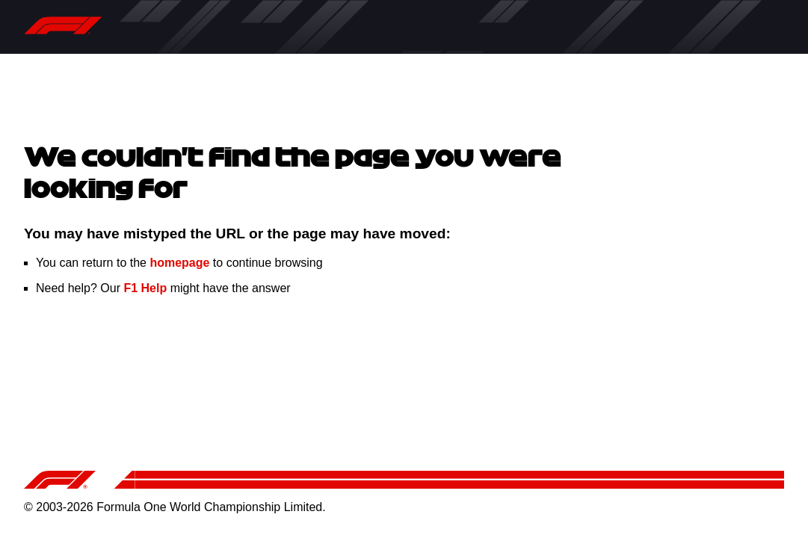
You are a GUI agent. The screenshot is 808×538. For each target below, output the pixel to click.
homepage (179, 262)
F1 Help (145, 288)
